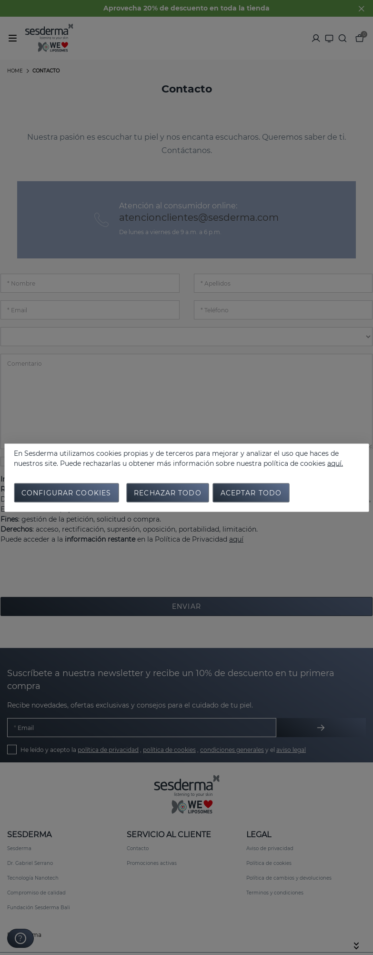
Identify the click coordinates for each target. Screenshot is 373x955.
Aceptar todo (251, 492)
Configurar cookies (66, 492)
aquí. (335, 463)
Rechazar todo (168, 492)
